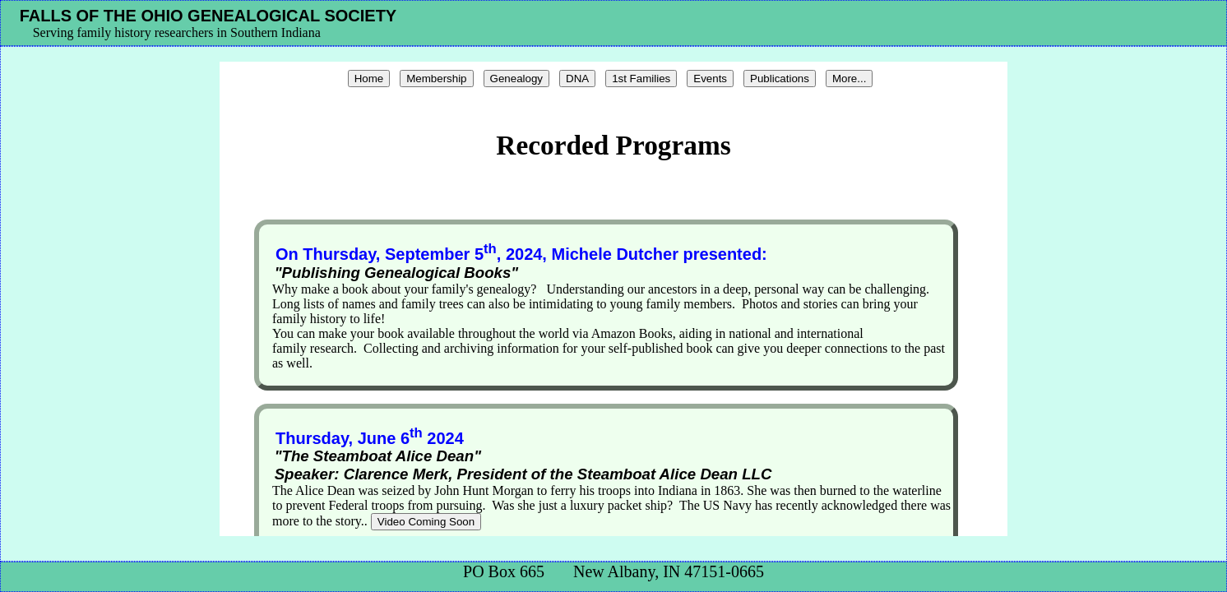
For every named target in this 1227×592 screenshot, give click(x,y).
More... (849, 78)
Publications (779, 78)
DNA (577, 78)
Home (369, 78)
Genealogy (516, 78)
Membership (436, 78)
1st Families (641, 78)
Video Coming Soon (426, 522)
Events (710, 78)
